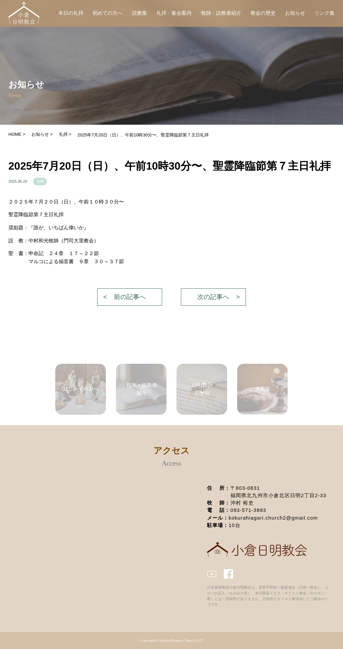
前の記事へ (130, 296)
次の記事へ (213, 296)
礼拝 (40, 181)
